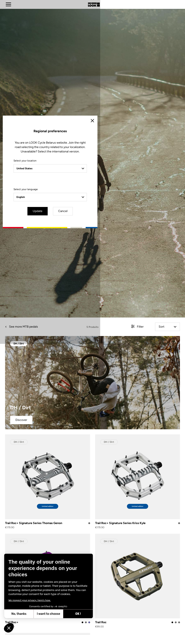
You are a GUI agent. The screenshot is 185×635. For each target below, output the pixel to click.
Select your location (55, 303)
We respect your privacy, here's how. (29, 600)
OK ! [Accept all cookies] (78, 614)
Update (80, 353)
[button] (9, 628)
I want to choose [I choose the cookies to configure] (48, 614)
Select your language (56, 332)
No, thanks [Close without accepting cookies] (18, 614)
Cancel (104, 353)
